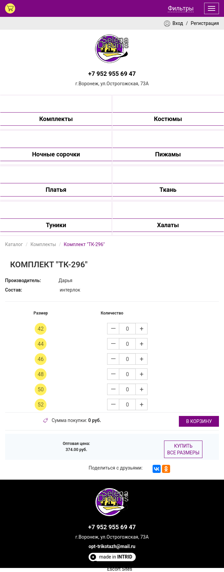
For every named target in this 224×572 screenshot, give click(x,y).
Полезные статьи (113, 563)
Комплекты (43, 244)
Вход (177, 23)
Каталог (14, 244)
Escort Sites (119, 569)
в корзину (199, 421)
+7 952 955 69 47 (112, 73)
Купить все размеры (183, 449)
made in (115, 557)
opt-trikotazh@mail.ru (112, 546)
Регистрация (205, 23)
